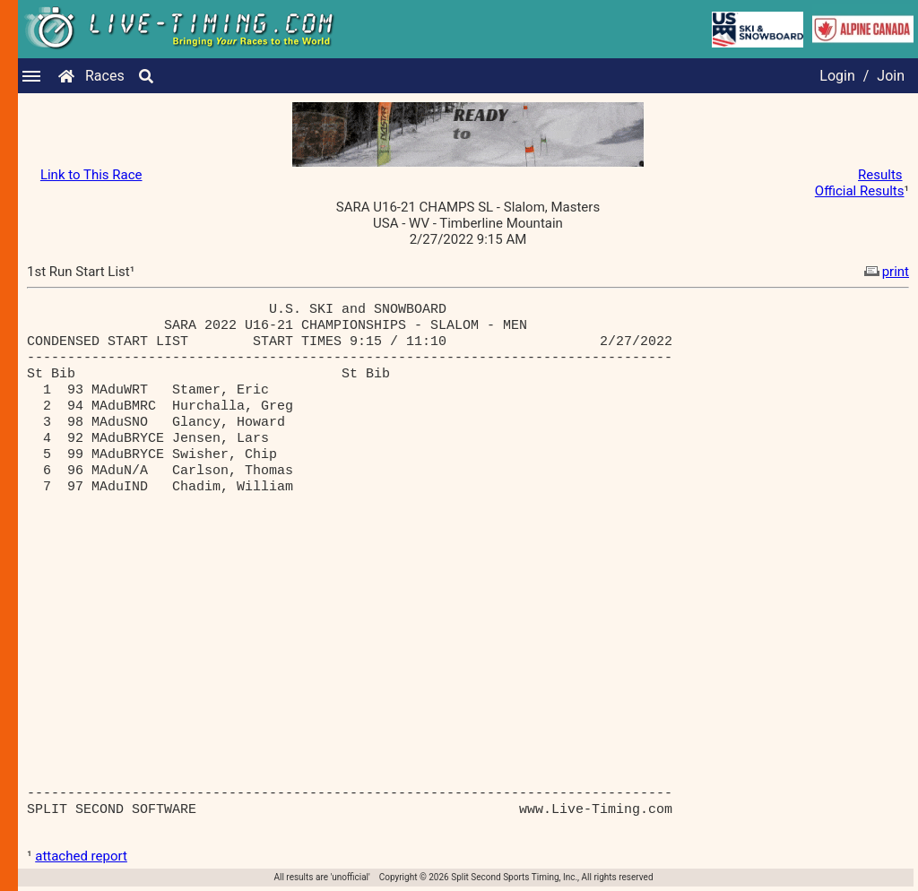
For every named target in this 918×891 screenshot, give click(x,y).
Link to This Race (91, 175)
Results (880, 175)
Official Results (860, 191)
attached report (81, 856)
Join (891, 75)
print (885, 272)
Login (836, 75)
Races (105, 75)
